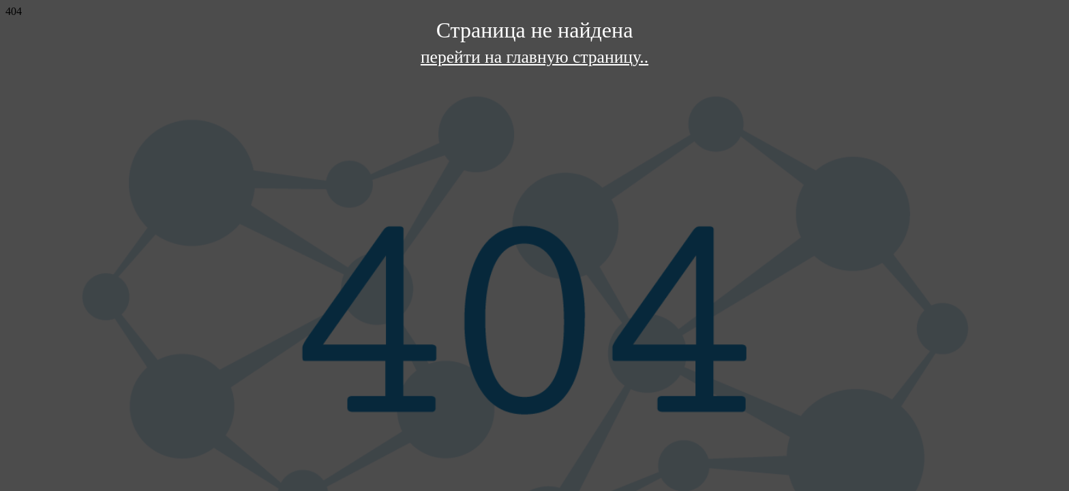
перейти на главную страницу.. (534, 57)
